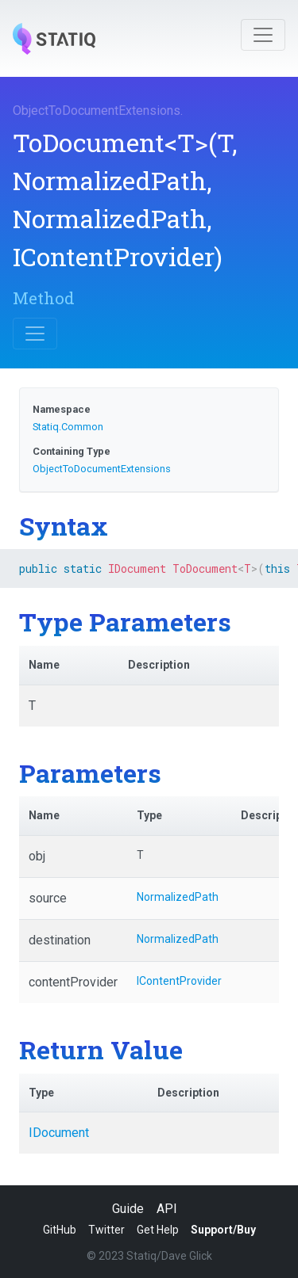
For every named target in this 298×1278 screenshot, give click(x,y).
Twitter (106, 1229)
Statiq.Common (68, 427)
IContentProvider (179, 981)
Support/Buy (223, 1229)
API (167, 1208)
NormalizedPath (178, 897)
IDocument (59, 1132)
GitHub (59, 1229)
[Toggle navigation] (263, 35)
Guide (128, 1208)
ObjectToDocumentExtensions (96, 110)
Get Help (158, 1229)
